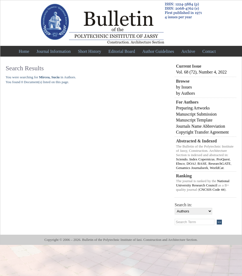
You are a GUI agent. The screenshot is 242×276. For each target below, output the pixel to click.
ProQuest (223, 159)
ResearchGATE (219, 163)
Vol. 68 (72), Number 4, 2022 (201, 72)
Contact (209, 51)
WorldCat (217, 168)
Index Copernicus (202, 159)
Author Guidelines (158, 51)
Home (24, 51)
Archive (188, 51)
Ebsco (180, 163)
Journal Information (53, 51)
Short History (89, 51)
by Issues (184, 87)
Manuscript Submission (196, 114)
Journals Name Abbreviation (200, 126)
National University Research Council (202, 183)
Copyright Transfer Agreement (202, 132)
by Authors (185, 93)
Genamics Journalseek (192, 168)
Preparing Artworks (193, 108)
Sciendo (182, 159)
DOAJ (191, 163)
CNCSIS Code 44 (212, 189)
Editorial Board (121, 51)
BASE (202, 163)
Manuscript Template (194, 120)
